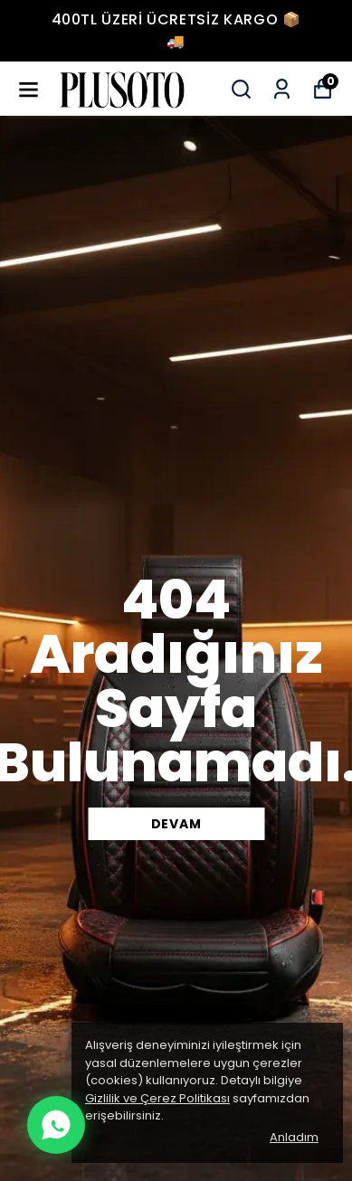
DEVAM (176, 824)
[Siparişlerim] (282, 89)
